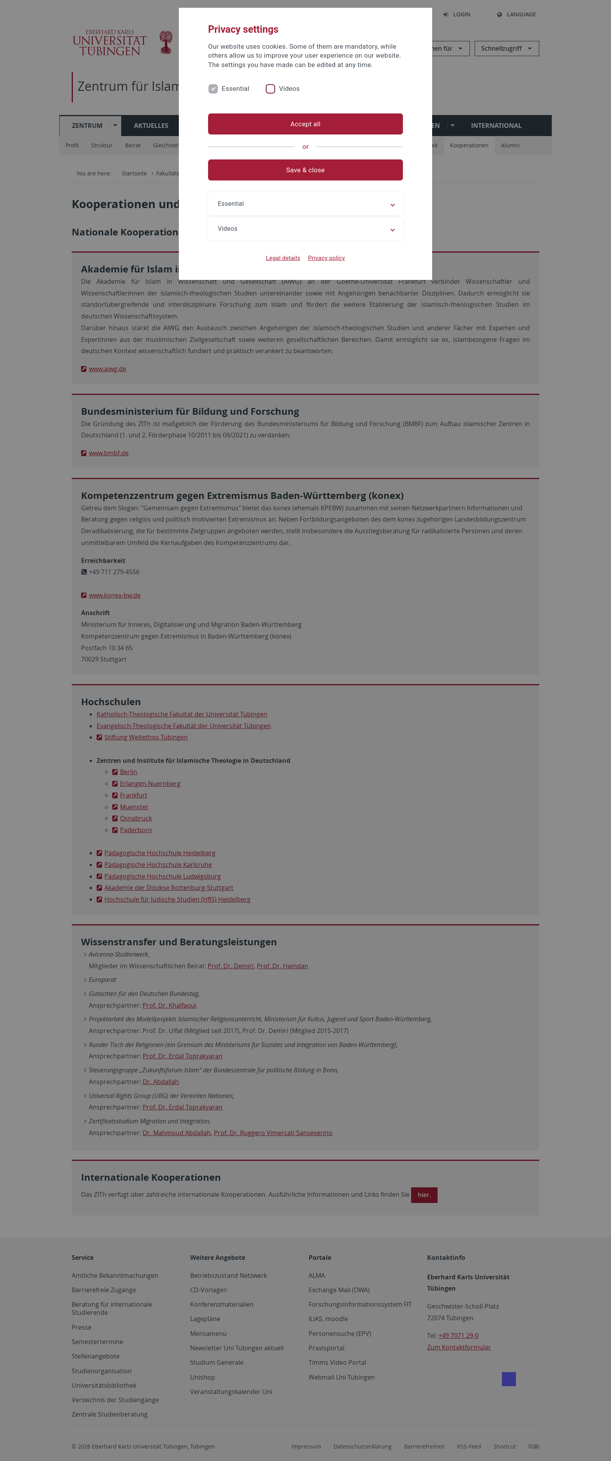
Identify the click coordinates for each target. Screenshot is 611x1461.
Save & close (305, 170)
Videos (289, 88)
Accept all (305, 124)
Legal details (283, 258)
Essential (235, 88)
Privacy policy (326, 258)
